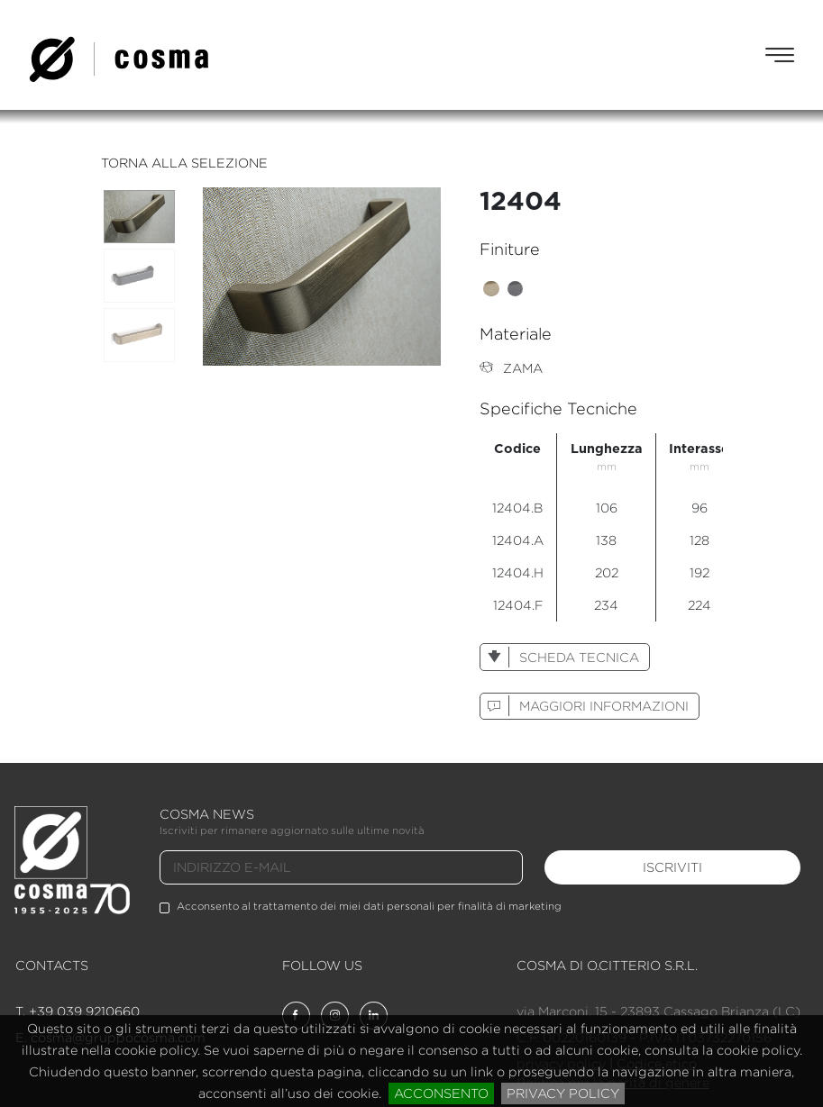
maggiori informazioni (584, 705)
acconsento (441, 1093)
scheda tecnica (559, 657)
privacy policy (563, 1093)
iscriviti (672, 867)
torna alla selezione (184, 162)
